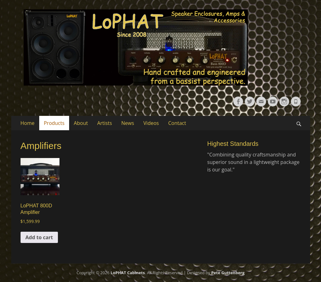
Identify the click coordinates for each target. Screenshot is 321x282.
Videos (151, 123)
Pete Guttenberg (227, 272)
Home (28, 123)
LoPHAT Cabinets (128, 272)
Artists (104, 123)
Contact (177, 123)
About (81, 123)
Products (54, 123)
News (127, 123)
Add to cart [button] (39, 237)
